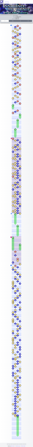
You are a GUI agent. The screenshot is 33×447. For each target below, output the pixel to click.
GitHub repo (18, 446)
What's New (23, 446)
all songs (7, 2)
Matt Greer (12, 446)
